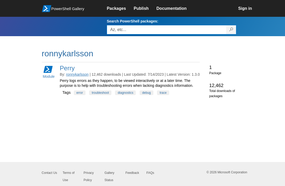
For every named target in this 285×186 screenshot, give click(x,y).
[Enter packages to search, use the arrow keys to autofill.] (166, 29)
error (79, 93)
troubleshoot (100, 93)
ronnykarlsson (77, 74)
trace (163, 93)
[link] (120, 8)
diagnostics (125, 93)
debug (146, 93)
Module (49, 72)
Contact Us (49, 173)
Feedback (132, 173)
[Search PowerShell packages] (231, 29)
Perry (67, 68)
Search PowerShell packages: (132, 21)
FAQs (150, 173)
